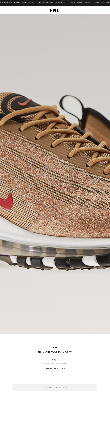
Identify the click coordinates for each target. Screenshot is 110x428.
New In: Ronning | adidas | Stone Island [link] (18, 3)
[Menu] (6, 9)
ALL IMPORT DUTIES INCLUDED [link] (55, 3)
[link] (55, 10)
